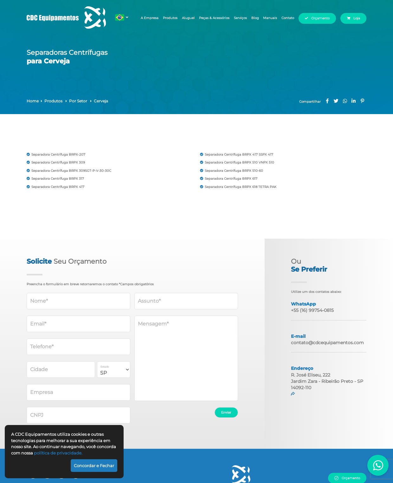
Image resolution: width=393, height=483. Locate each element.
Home (33, 101)
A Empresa (148, 18)
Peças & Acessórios (212, 18)
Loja (357, 18)
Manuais (268, 18)
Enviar (226, 412)
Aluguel (187, 18)
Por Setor (78, 101)
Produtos (169, 18)
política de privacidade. (58, 452)
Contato (287, 18)
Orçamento (320, 18)
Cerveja (101, 101)
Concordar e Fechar (94, 465)
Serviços (237, 18)
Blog (253, 18)
